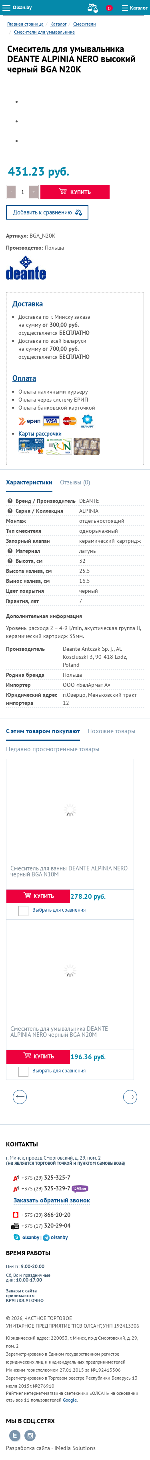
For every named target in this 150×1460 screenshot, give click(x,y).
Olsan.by (22, 7)
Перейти (15, 1436)
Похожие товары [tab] (112, 731)
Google (70, 1400)
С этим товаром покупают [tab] (43, 731)
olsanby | (32, 1237)
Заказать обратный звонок (52, 1200)
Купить (75, 192)
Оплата (24, 378)
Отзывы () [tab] (75, 482)
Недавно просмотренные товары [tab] (53, 749)
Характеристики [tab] (29, 482)
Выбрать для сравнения (59, 909)
